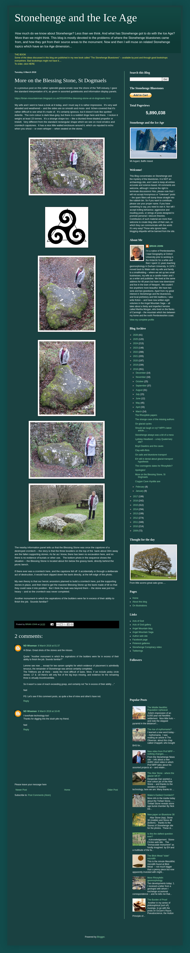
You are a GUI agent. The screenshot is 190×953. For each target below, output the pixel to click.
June (138, 398)
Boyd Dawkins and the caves (149, 446)
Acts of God (138, 621)
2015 (136, 505)
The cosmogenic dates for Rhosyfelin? (153, 466)
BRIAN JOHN (156, 246)
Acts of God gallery (141, 624)
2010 (136, 526)
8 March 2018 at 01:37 (49, 645)
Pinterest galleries (141, 643)
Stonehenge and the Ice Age (76, 18)
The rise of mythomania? (159, 729)
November (141, 377)
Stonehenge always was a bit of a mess (154, 435)
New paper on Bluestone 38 (160, 814)
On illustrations (139, 605)
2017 (136, 496)
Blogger (100, 937)
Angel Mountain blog (142, 628)
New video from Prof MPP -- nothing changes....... (161, 752)
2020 (136, 360)
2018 (136, 369)
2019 (136, 365)
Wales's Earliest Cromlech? (160, 795)
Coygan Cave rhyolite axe (147, 481)
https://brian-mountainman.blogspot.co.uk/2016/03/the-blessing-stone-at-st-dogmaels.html (63, 98)
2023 (136, 347)
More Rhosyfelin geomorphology (155, 879)
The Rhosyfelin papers (146, 415)
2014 (136, 509)
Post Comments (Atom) (39, 795)
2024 (136, 343)
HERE (32, 64)
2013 (136, 513)
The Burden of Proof (157, 899)
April (138, 407)
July (138, 394)
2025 (136, 339)
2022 (136, 352)
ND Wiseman (30, 645)
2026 (136, 335)
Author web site (140, 636)
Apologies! (140, 470)
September (141, 385)
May (138, 403)
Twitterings (137, 651)
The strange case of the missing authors (154, 419)
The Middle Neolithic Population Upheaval (157, 708)
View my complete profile (142, 319)
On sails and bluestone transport (151, 454)
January (140, 491)
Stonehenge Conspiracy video (147, 647)
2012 (136, 518)
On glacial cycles (143, 423)
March (139, 411)
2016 (136, 500)
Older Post (112, 790)
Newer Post (21, 790)
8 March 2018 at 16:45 (49, 711)
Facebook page (140, 639)
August (139, 390)
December (141, 373)
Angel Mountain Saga (142, 632)
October (140, 381)
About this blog (139, 601)
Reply (26, 701)
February (140, 486)
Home (67, 790)
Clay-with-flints (142, 450)
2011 (136, 522)
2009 (136, 530)
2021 (136, 356)
